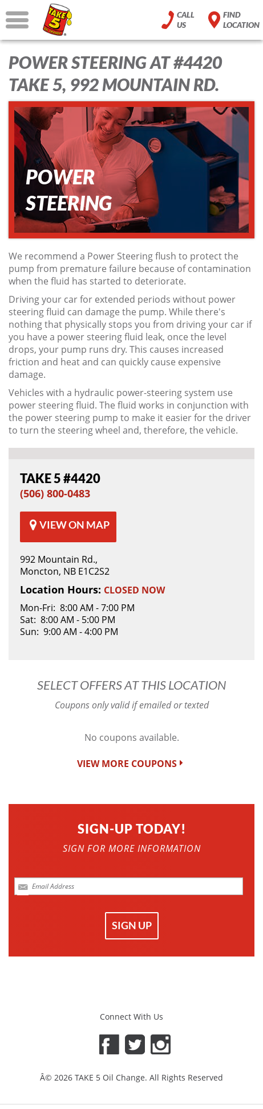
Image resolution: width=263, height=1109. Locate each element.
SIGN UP (132, 925)
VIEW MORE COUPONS (131, 764)
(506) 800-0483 (55, 493)
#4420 (60, 478)
